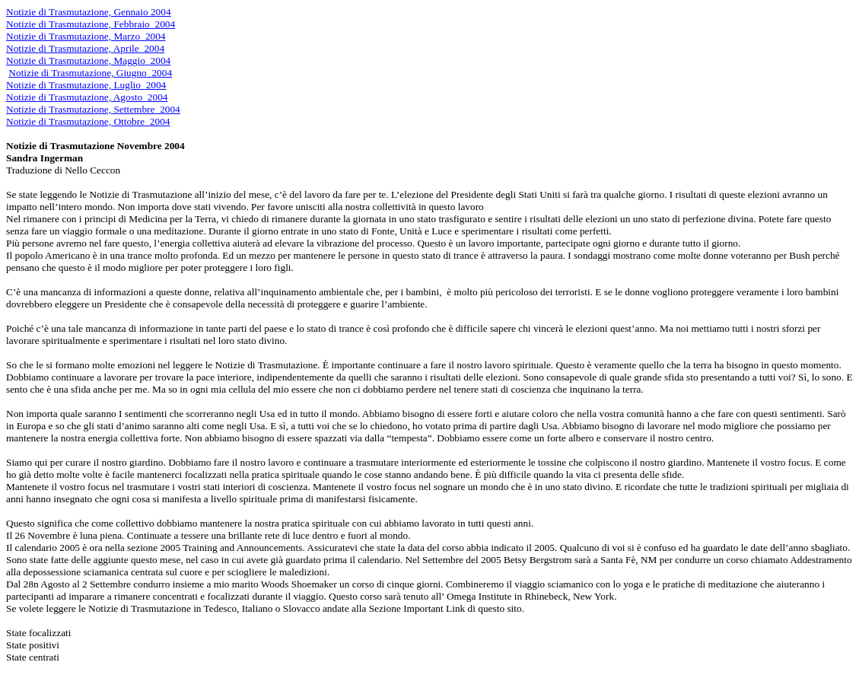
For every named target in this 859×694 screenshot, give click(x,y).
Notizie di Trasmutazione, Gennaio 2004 (88, 12)
